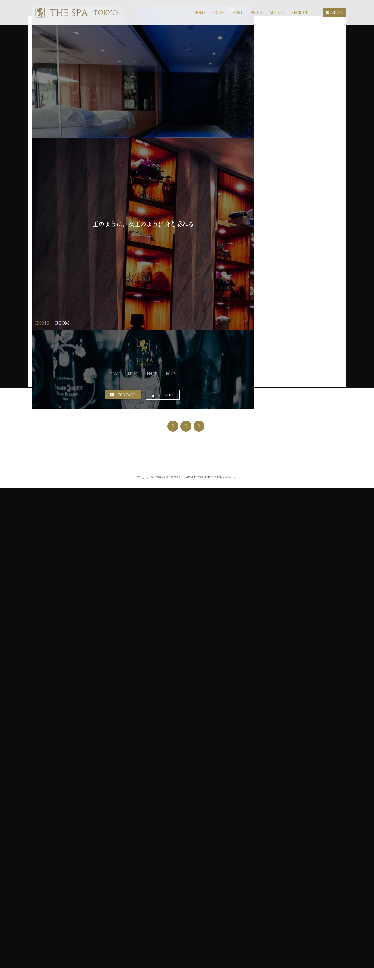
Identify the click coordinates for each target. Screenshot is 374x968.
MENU (237, 13)
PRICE (256, 13)
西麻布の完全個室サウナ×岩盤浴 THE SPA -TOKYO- (185, 957)
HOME (199, 13)
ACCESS (277, 13)
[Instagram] (185, 905)
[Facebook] (172, 905)
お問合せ (334, 12)
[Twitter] (199, 905)
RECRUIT (299, 13)
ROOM (219, 13)
